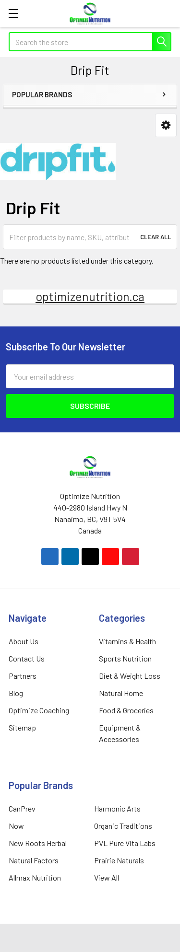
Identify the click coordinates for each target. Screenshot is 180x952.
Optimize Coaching (39, 710)
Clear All (155, 237)
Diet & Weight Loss (129, 675)
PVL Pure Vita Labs (125, 843)
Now (16, 825)
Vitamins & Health (127, 641)
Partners (22, 675)
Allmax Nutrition (35, 877)
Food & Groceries (126, 710)
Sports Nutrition (125, 658)
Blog (16, 692)
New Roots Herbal (38, 843)
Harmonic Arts (117, 808)
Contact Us (27, 658)
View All (106, 877)
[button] (166, 125)
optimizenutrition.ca (90, 296)
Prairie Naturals (119, 860)
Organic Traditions (123, 825)
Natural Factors (34, 860)
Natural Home (121, 692)
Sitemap (22, 727)
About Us (23, 641)
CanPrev (22, 808)
